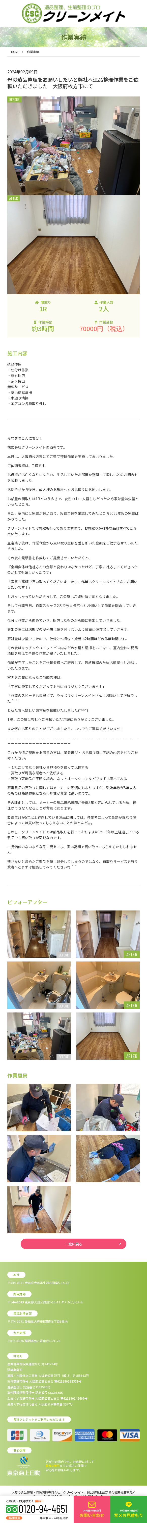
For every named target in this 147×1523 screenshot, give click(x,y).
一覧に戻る (73, 1243)
